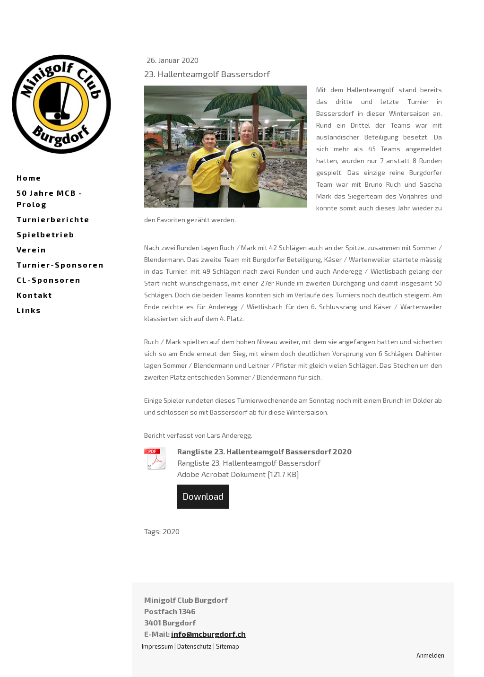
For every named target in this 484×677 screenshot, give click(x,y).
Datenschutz (194, 646)
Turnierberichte (53, 219)
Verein (31, 249)
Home (29, 177)
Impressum (157, 646)
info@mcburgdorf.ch (208, 633)
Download (203, 496)
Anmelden (430, 655)
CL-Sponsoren (49, 279)
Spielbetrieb (46, 234)
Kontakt (34, 294)
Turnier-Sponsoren (60, 264)
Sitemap (227, 646)
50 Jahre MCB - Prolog (50, 198)
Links (29, 309)
